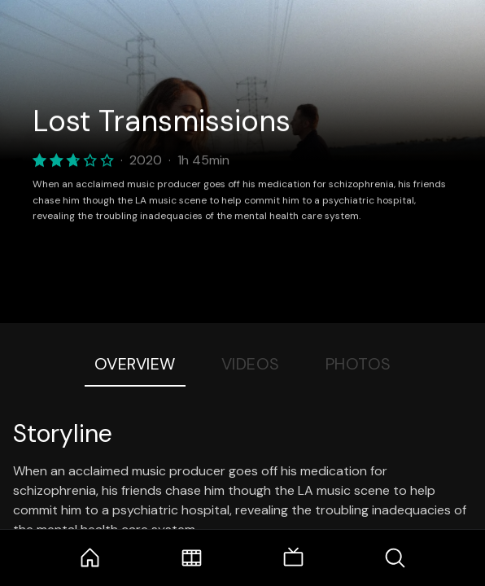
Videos (250, 363)
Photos (358, 363)
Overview (135, 363)
